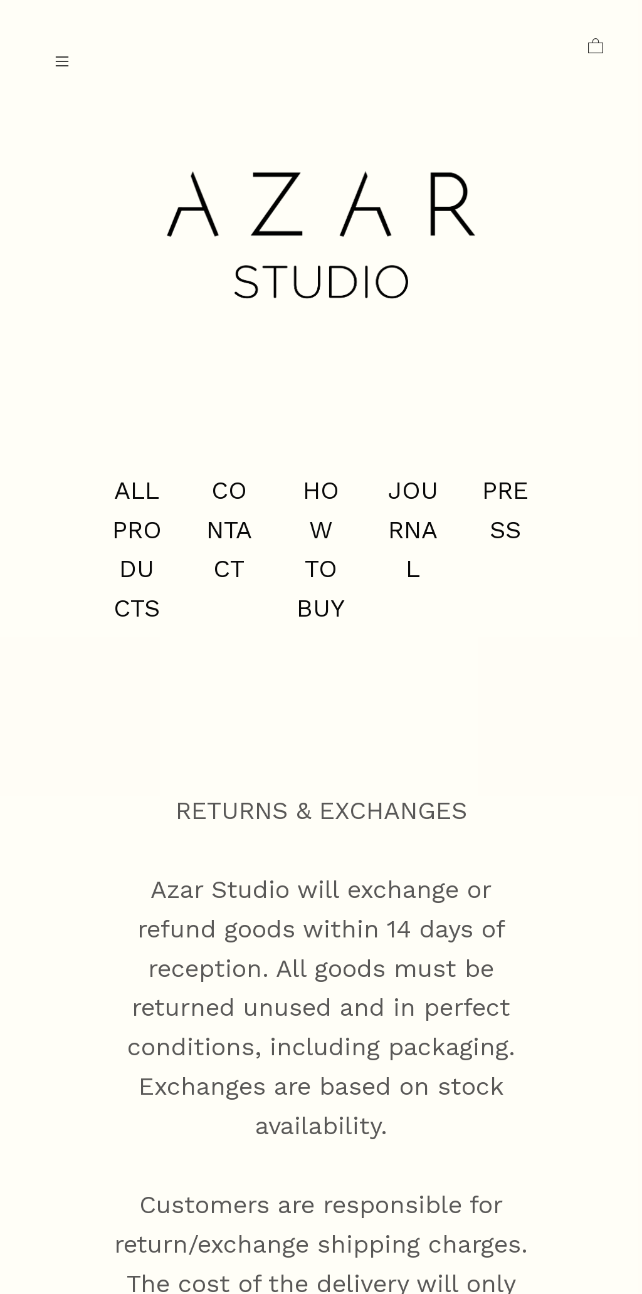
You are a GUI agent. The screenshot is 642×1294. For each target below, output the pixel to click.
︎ (596, 46)
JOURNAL (413, 530)
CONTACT (229, 530)
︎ (62, 61)
